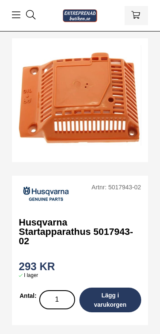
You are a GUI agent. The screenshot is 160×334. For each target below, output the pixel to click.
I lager (31, 275)
